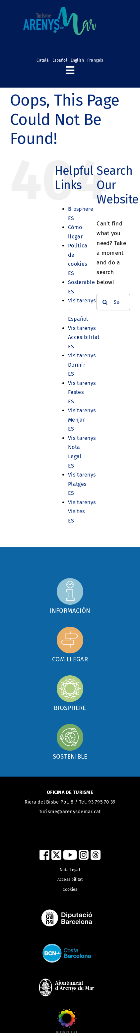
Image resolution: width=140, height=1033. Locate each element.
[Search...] (113, 302)
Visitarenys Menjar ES (82, 419)
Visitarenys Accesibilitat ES (84, 337)
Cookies (70, 889)
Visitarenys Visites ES (82, 511)
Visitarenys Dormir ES (82, 364)
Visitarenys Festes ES (82, 392)
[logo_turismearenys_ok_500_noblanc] (59, 9)
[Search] (105, 302)
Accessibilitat (70, 879)
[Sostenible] (70, 741)
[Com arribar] (70, 595)
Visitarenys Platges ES (82, 484)
